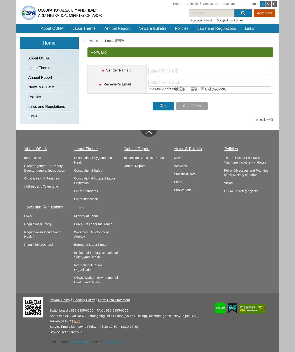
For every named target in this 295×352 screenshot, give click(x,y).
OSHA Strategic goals (241, 191)
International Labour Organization (88, 267)
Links (249, 28)
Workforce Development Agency (91, 234)
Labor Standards (86, 191)
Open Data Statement (114, 300)
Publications (183, 190)
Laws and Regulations (216, 28)
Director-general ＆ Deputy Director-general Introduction (44, 168)
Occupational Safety (88, 170)
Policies (182, 28)
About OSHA (52, 28)
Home (177, 3)
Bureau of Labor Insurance (93, 224)
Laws (28, 216)
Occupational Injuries (230, 20)
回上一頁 (266, 119)
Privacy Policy (60, 300)
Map (77, 321)
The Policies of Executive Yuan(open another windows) (245, 160)
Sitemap (229, 3)
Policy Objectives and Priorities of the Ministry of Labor (246, 173)
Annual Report (117, 28)
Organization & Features (41, 178)
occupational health (202, 20)
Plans (178, 182)
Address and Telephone (41, 186)
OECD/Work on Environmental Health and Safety (96, 280)
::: (17, 3)
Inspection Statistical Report (144, 158)
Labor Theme (84, 28)
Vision (228, 183)
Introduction (32, 158)
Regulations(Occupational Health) (42, 234)
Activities (180, 166)
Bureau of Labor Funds (90, 244)
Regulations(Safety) (38, 224)
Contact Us (210, 3)
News (178, 158)
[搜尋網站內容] (215, 13)
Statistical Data (185, 174)
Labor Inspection (86, 199)
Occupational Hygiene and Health (93, 160)
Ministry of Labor (86, 216)
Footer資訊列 (114, 40)
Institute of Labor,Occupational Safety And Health (96, 255)
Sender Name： (119, 70)
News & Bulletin (152, 28)
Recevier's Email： (119, 84)
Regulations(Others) (38, 244)
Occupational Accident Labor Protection (94, 181)
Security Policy (84, 300)
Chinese (192, 3)
